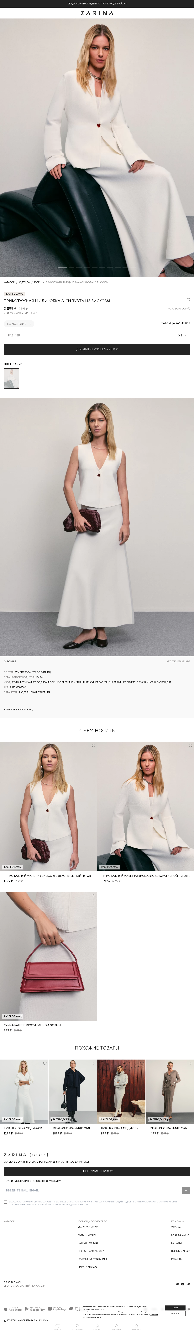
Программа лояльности (91, 1251)
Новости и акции (180, 1251)
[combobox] (97, 335)
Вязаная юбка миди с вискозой (125, 1128)
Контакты (176, 1243)
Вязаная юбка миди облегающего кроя (82, 1128)
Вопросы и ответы (88, 1243)
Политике (57, 1204)
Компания (178, 1221)
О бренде (176, 1227)
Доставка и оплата (88, 1227)
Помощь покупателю (92, 1221)
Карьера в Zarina (180, 1235)
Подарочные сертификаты (92, 1259)
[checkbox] (5, 1202)
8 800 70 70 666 (12, 1282)
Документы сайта (87, 1267)
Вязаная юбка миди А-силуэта (27, 1128)
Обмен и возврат (87, 1235)
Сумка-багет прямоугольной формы (32, 1025)
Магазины (176, 1259)
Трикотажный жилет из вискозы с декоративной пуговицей (51, 876)
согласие (19, 1202)
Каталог (9, 1221)
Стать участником (97, 1171)
